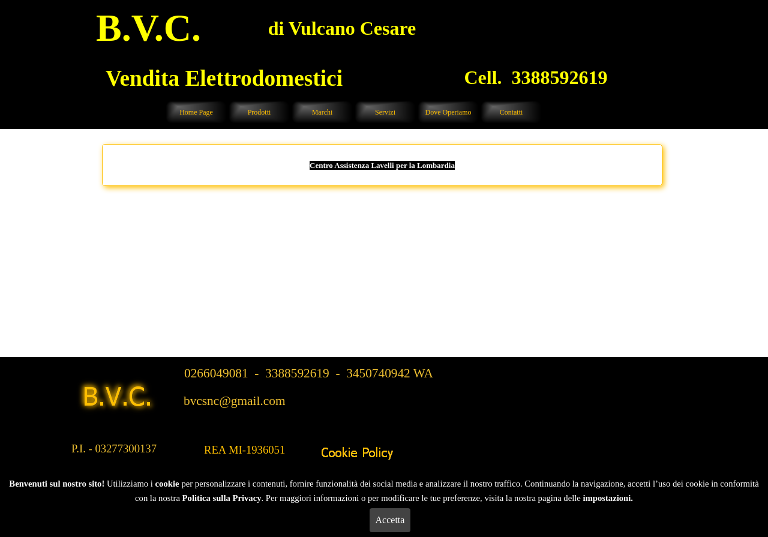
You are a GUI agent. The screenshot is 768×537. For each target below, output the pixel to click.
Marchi (322, 112)
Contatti (511, 112)
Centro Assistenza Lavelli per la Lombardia (382, 165)
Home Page (196, 112)
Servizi (385, 112)
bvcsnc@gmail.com (235, 401)
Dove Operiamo (448, 112)
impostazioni (607, 498)
